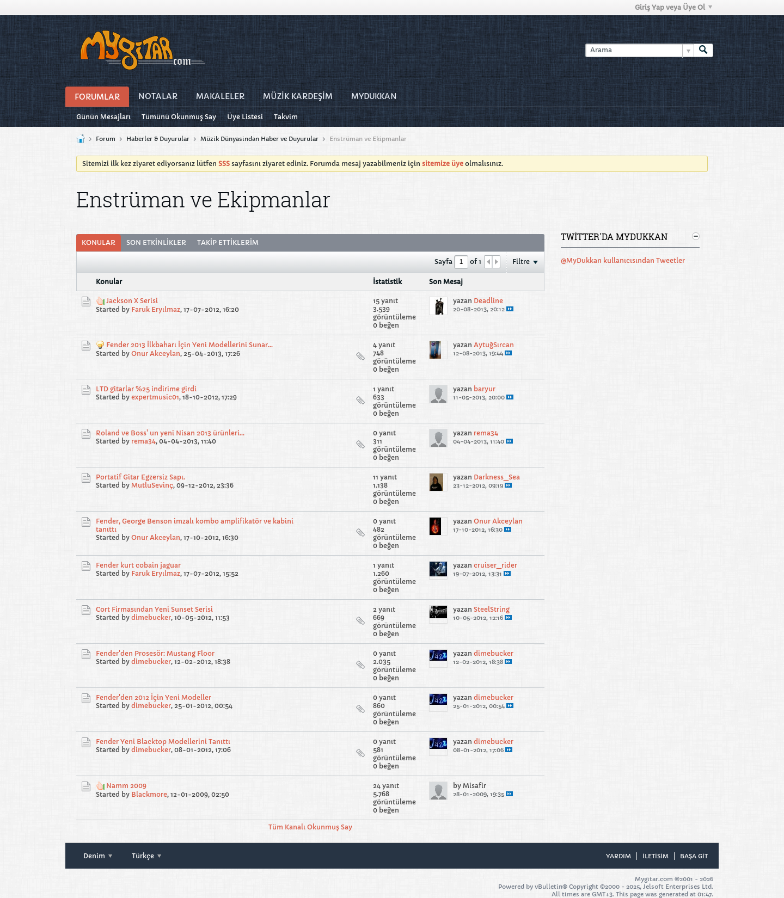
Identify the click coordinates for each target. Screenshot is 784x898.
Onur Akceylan (155, 353)
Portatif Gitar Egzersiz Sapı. (140, 477)
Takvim (286, 117)
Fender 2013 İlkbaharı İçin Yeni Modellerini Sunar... (189, 345)
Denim (97, 856)
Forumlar (97, 97)
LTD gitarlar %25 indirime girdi (146, 389)
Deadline (488, 301)
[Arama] (639, 50)
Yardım (618, 856)
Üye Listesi (245, 117)
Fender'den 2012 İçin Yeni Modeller (153, 697)
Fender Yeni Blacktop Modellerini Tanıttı (163, 741)
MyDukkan (374, 96)
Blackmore (149, 794)
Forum (105, 139)
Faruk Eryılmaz (155, 309)
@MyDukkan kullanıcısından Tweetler (623, 260)
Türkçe (146, 856)
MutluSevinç (152, 485)
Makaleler (220, 96)
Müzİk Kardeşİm (298, 96)
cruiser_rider (495, 565)
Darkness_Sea (497, 477)
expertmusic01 (155, 397)
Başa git (694, 856)
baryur (484, 389)
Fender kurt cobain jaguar (138, 565)
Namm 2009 (126, 786)
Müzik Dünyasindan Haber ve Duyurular (259, 139)
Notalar (157, 96)
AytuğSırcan (494, 345)
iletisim (655, 856)
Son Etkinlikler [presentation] (156, 242)
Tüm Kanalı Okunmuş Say (310, 827)
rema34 (143, 441)
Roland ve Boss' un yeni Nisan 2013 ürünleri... (170, 433)
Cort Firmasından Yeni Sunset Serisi (154, 609)
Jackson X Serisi (132, 301)
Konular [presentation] (98, 242)
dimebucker (151, 617)
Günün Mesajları (103, 117)
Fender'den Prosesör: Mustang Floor (155, 653)
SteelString (492, 609)
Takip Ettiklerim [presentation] (228, 242)
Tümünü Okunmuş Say (179, 117)
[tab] (98, 242)
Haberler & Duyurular (157, 139)
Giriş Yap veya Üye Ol (673, 7)
